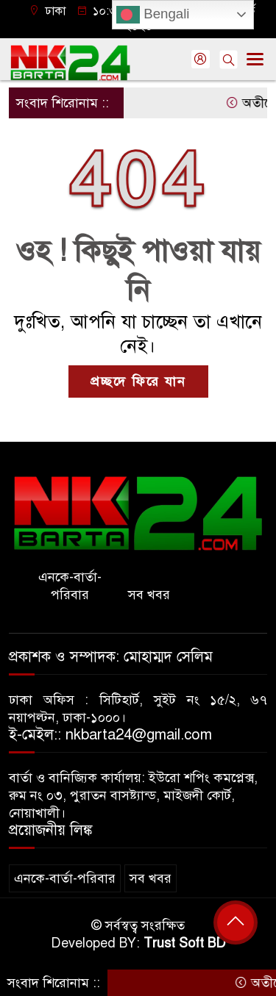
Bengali (152, 14)
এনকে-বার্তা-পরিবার (70, 586)
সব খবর (149, 595)
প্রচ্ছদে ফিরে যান (138, 381)
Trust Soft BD (185, 943)
